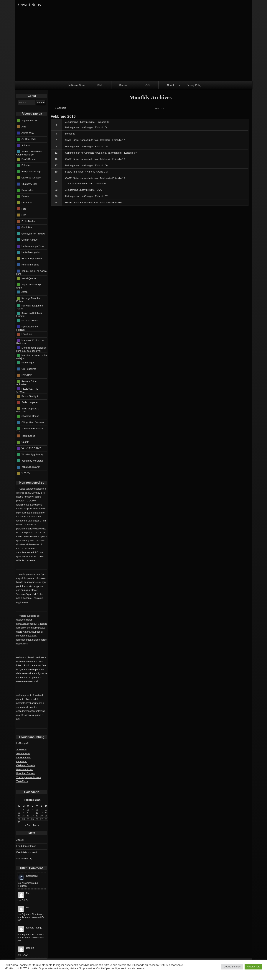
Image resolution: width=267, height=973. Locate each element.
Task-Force (22, 781)
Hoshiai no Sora (30, 264)
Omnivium (21, 761)
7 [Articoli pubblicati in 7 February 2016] (46, 809)
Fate (24, 208)
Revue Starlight (30, 396)
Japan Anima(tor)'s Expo (29, 286)
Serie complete (30, 402)
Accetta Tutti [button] (253, 966)
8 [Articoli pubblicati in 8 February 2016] (19, 812)
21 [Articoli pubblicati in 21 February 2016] (46, 816)
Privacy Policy (194, 85)
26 (56, 196)
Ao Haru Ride (29, 139)
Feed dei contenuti (26, 846)
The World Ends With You (30, 430)
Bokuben (26, 165)
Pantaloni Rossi (24, 769)
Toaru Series (28, 435)
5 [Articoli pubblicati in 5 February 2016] (37, 809)
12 (56, 152)
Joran (25, 292)
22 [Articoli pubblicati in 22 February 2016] (19, 819)
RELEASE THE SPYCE (27, 390)
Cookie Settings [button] (232, 966)
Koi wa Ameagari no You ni (29, 307)
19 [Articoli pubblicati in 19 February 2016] (37, 816)
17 (56, 165)
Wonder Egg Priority (32, 454)
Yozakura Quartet (31, 466)
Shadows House (30, 415)
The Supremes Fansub (28, 777)
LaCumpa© (22, 743)
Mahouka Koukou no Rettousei (30, 342)
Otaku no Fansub (25, 765)
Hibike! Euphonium (32, 258)
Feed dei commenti (26, 852)
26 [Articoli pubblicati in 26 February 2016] (37, 819)
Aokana (26, 145)
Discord (123, 85)
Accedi (20, 840)
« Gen (28, 825)
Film (24, 215)
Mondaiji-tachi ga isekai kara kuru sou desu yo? (31, 349)
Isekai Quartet (29, 278)
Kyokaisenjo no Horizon (27, 328)
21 (56, 180)
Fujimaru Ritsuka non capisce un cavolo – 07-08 (31, 917)
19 (56, 171)
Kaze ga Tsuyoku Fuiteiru (28, 300)
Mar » (36, 825)
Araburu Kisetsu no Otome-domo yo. (29, 153)
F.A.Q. (147, 85)
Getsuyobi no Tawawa (33, 233)
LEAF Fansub (23, 757)
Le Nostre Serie (76, 85)
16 (56, 159)
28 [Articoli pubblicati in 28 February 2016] (46, 819)
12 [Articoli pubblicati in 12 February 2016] (37, 812)
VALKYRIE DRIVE (31, 448)
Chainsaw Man (29, 183)
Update (25, 442)
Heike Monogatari (31, 252)
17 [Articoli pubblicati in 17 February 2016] (28, 816)
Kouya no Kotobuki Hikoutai (29, 314)
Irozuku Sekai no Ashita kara (31, 272)
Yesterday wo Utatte (32, 460)
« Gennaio (60, 107)
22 (56, 189)
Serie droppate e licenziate (27, 410)
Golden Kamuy (29, 239)
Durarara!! (27, 202)
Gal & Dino (27, 227)
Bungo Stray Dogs (31, 171)
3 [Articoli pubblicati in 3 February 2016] (28, 809)
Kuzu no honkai (30, 320)
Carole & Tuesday (31, 177)
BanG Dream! (29, 158)
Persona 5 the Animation (26, 383)
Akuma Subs (23, 753)
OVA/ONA (27, 375)
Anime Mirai (28, 133)
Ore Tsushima (29, 368)
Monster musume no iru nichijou (31, 357)
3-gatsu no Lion (30, 120)
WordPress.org (24, 858)
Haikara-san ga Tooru (33, 246)
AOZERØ (21, 749)
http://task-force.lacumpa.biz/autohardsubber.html (31, 639)
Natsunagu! (28, 362)
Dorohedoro (28, 190)
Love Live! (27, 334)
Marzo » (159, 108)
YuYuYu (26, 473)
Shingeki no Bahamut (33, 422)
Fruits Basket (29, 221)
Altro (24, 126)
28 (56, 202)
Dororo (25, 196)
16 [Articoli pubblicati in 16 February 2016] (23, 816)
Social (170, 85)
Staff (99, 85)
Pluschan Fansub (25, 773)
